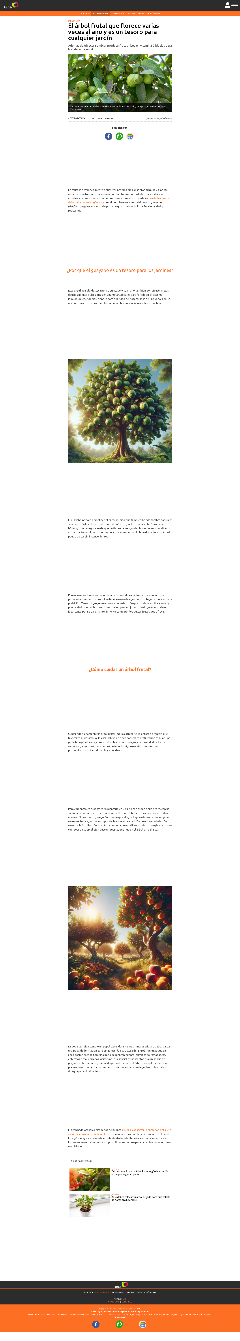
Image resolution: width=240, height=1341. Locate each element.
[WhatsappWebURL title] (119, 136)
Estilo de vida (100, 13)
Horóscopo (153, 13)
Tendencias (117, 13)
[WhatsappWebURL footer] (119, 1324)
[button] (234, 5)
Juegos (131, 13)
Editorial (127, 1301)
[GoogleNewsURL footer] (143, 1324)
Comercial (113, 1301)
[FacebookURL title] (108, 136)
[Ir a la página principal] (11, 5)
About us (144, 1311)
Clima (141, 13)
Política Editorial (131, 1311)
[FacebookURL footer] (96, 1324)
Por (102, 118)
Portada (85, 13)
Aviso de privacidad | (113, 1311)
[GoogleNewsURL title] (130, 136)
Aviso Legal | (97, 1311)
